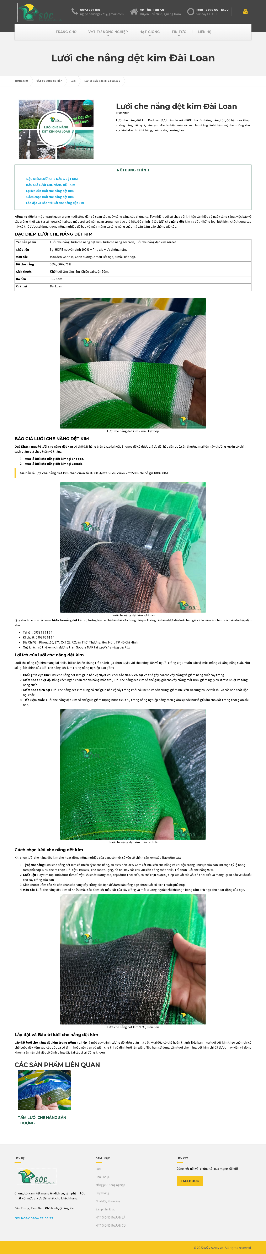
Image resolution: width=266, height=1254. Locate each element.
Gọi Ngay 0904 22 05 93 (34, 1218)
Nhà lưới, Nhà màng (108, 1201)
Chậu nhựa (103, 1177)
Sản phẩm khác (105, 1209)
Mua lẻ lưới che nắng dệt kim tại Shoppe (54, 459)
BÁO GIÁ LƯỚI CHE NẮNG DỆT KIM (50, 185)
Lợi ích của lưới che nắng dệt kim (50, 191)
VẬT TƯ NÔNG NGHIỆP (108, 32)
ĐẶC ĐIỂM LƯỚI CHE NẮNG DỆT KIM (52, 179)
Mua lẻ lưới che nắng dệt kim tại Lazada (54, 464)
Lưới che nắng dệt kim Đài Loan (102, 80)
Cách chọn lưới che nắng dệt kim (50, 197)
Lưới (73, 80)
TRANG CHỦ (66, 32)
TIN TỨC (178, 32)
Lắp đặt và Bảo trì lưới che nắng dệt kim (55, 203)
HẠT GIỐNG (149, 32)
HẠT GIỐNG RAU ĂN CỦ (111, 1225)
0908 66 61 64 (45, 637)
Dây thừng (102, 1193)
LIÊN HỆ (204, 32)
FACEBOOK (190, 1181)
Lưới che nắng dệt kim (114, 647)
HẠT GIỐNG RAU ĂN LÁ (110, 1217)
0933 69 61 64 (43, 632)
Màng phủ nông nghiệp (110, 1185)
